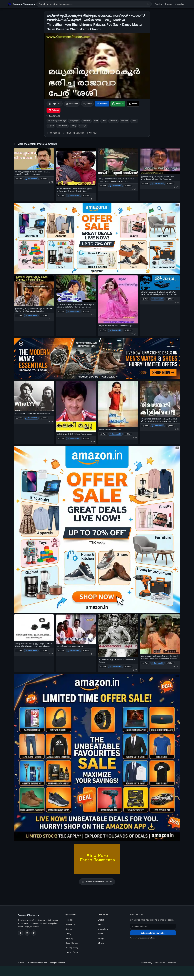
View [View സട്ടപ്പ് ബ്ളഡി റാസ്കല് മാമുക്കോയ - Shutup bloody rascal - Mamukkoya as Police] (103, 186)
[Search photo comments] (91, 4)
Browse (168, 4)
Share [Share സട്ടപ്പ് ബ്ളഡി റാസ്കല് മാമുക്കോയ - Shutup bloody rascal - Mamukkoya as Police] (128, 186)
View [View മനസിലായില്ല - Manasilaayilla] (61, 651)
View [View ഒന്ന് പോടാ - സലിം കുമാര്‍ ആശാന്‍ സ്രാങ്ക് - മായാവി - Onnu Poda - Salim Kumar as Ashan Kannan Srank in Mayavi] (145, 663)
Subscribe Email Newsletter (153, 933)
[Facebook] (20, 933)
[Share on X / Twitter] (133, 104)
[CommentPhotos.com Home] (21, 4)
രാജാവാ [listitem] (86, 121)
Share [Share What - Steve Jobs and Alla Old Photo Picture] (44, 418)
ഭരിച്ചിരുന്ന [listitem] (74, 121)
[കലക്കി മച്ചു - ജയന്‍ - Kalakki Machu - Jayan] (76, 406)
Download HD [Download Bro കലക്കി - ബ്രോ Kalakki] (115, 434)
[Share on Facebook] (102, 104)
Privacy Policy (71, 947)
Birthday (69, 938)
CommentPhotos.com (38, 963)
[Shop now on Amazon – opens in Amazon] (97, 529)
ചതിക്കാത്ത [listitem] (62, 126)
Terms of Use (71, 952)
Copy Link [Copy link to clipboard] (54, 104)
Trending (158, 4)
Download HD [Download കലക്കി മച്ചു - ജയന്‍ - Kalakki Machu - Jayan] (73, 438)
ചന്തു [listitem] (73, 126)
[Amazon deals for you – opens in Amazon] (97, 358)
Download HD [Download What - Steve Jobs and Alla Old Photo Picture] (31, 418)
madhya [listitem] (82, 126)
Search (68, 929)
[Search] (149, 4)
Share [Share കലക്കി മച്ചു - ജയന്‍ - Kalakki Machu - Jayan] (86, 438)
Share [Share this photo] (87, 104)
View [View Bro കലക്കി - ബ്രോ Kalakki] (103, 434)
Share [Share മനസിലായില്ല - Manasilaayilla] (86, 651)
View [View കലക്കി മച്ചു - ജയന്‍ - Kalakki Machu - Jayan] (61, 438)
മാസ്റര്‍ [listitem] (124, 121)
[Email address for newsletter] (153, 926)
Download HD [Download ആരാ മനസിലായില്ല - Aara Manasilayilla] (115, 330)
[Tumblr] (33, 933)
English (101, 920)
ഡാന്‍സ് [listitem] (113, 121)
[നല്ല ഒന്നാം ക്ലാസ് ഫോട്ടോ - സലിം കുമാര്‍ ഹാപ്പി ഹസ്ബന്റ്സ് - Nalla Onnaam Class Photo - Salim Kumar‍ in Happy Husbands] (76, 288)
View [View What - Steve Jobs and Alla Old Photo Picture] (19, 418)
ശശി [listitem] (104, 121)
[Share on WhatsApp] (117, 104)
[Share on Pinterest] (53, 110)
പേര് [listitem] (96, 121)
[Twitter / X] (27, 933)
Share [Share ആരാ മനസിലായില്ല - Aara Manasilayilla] (128, 330)
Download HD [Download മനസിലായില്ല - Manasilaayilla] (73, 651)
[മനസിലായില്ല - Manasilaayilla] (76, 629)
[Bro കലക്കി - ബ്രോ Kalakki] (118, 404)
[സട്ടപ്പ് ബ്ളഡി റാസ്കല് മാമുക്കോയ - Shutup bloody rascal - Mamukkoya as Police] (118, 162)
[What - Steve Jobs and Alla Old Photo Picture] (34, 396)
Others (101, 943)
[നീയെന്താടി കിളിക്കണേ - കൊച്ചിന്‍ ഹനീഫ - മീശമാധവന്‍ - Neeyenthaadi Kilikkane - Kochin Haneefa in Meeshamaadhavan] (160, 399)
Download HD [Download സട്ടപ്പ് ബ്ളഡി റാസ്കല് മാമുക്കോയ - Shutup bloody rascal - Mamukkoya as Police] (115, 186)
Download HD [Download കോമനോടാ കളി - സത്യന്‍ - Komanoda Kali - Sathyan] (115, 667)
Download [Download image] (72, 103)
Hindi (100, 924)
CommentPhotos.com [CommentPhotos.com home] (29, 915)
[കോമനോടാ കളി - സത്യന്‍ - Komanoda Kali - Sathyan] (118, 635)
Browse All (70, 924)
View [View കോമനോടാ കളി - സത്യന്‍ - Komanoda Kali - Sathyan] (103, 667)
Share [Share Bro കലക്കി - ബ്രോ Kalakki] (128, 434)
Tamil (100, 933)
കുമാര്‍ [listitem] (51, 126)
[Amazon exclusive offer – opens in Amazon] (97, 757)
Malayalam (179, 4)
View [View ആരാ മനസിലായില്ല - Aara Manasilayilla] (103, 330)
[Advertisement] (97, 970)
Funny (68, 933)
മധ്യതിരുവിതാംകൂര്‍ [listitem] (57, 121)
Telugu (101, 938)
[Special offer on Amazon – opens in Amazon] (97, 238)
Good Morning (71, 943)
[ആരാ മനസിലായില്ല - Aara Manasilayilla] (118, 299)
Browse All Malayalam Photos (97, 881)
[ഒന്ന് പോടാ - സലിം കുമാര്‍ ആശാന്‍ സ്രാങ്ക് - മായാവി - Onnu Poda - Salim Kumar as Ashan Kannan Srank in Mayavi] (160, 634)
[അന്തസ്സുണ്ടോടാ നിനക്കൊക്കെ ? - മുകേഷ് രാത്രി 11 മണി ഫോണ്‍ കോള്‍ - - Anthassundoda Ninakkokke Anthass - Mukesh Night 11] (34, 158)
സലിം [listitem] (134, 121)
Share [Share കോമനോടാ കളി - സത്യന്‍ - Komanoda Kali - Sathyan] (128, 667)
